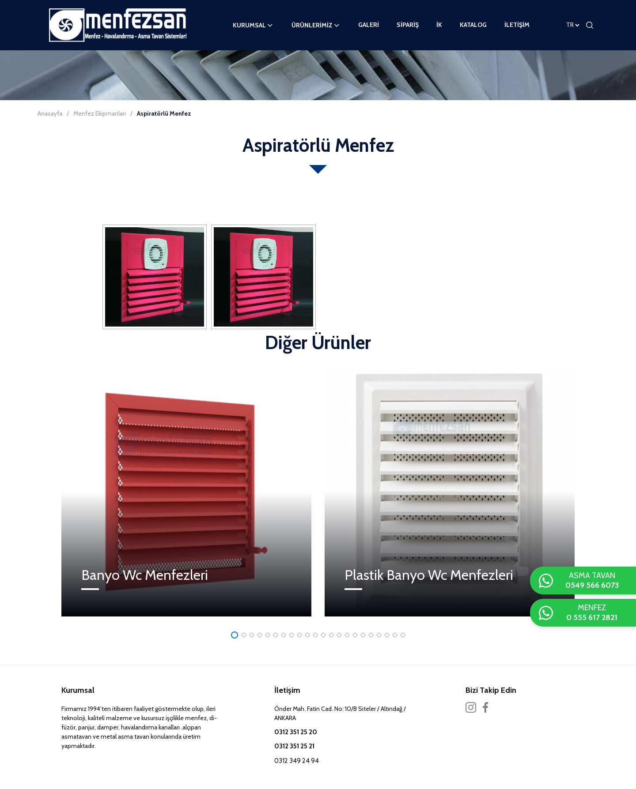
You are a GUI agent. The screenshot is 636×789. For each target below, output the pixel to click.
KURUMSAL (253, 25)
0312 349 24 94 (296, 761)
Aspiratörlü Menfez (164, 113)
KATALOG (473, 25)
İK (439, 25)
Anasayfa (50, 113)
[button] (234, 635)
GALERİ (368, 25)
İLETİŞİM (517, 25)
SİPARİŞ (408, 25)
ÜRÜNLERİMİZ (316, 25)
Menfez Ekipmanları (99, 113)
